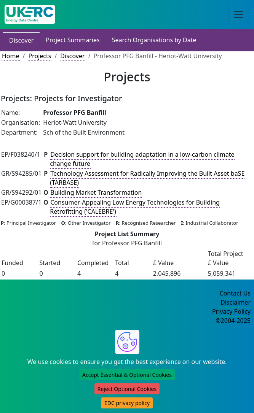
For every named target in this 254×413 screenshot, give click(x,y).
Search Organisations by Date (154, 40)
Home (10, 56)
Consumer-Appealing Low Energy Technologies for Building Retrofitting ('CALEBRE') (135, 207)
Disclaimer (235, 302)
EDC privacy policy (127, 403)
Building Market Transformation (96, 192)
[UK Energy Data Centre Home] (30, 14)
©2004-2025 (233, 320)
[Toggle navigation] (238, 14)
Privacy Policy (231, 311)
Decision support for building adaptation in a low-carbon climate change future (142, 159)
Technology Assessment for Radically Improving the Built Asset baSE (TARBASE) (147, 178)
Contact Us (235, 293)
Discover (21, 40)
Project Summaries (72, 40)
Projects (39, 56)
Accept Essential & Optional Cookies (127, 374)
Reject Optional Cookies (127, 388)
